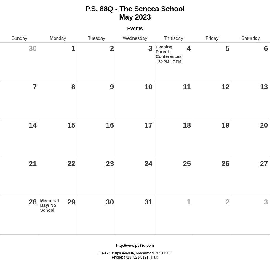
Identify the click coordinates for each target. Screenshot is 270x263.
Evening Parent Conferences (169, 52)
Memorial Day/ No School (49, 205)
